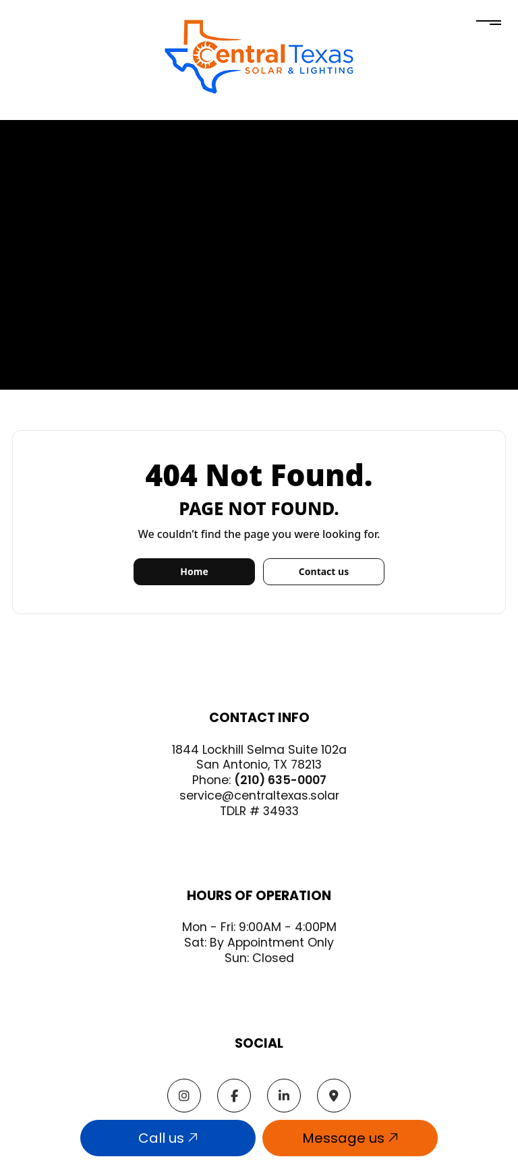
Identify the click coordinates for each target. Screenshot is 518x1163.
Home (194, 571)
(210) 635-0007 (280, 780)
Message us (350, 1138)
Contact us (324, 571)
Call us (168, 1138)
